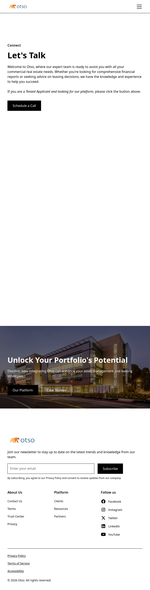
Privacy (12, 524)
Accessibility (15, 571)
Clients (58, 501)
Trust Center (15, 516)
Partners (60, 516)
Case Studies (56, 390)
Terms (11, 509)
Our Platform (23, 390)
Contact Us (14, 501)
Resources (61, 509)
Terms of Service (18, 563)
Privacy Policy (16, 556)
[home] (17, 6)
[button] (138, 7)
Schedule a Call (24, 105)
